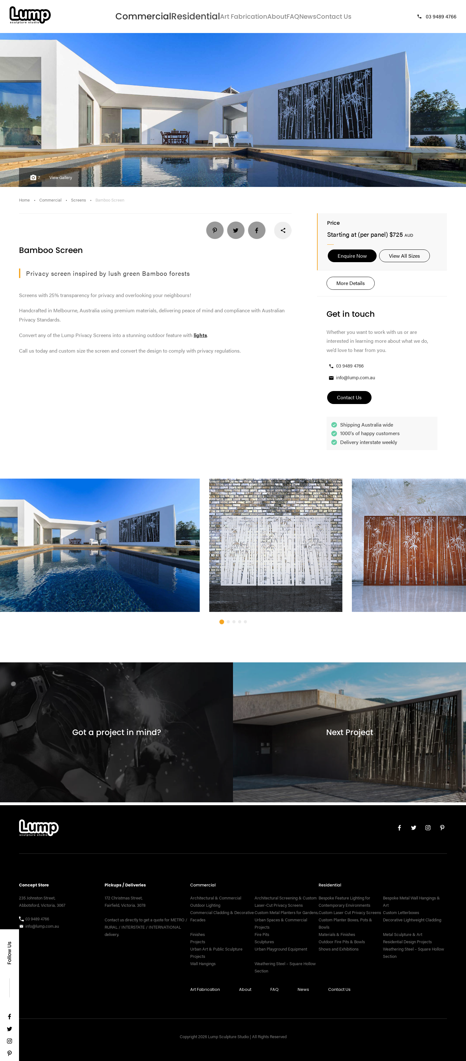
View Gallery (60, 180)
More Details (350, 285)
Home (24, 203)
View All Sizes (404, 258)
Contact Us (340, 17)
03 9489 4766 (436, 17)
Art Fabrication (217, 17)
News (306, 17)
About (256, 17)
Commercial (129, 17)
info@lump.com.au (351, 380)
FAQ (281, 17)
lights (200, 338)
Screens (78, 203)
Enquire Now (352, 258)
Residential (172, 17)
